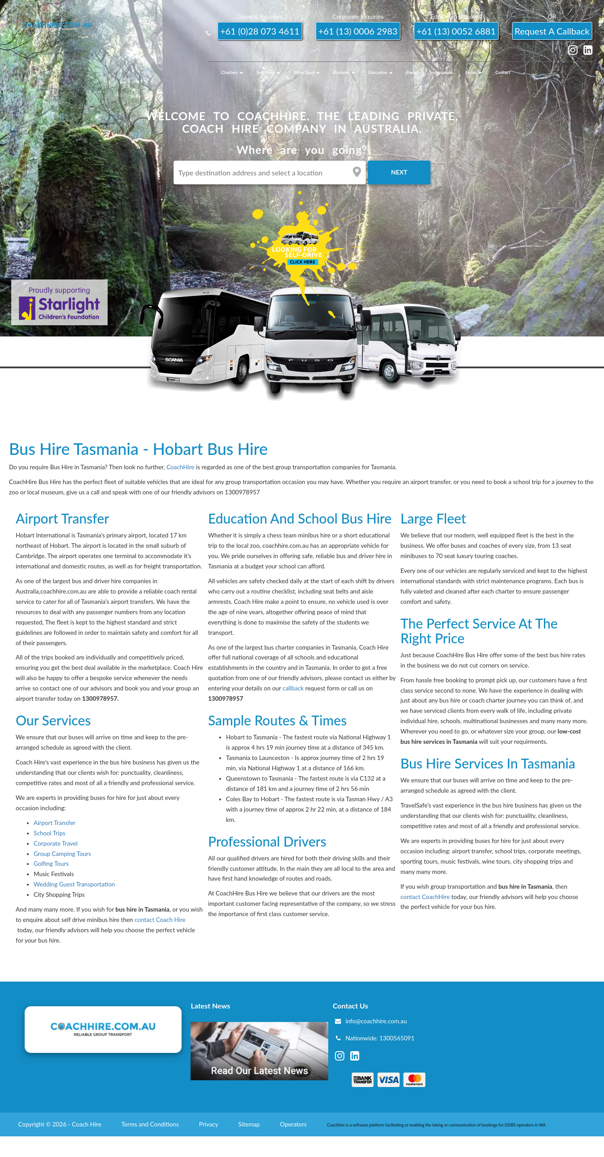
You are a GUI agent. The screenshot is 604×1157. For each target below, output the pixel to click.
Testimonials (440, 72)
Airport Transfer (54, 822)
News (474, 72)
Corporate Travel (56, 843)
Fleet (411, 72)
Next (399, 172)
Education (381, 72)
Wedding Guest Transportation (74, 884)
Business (344, 72)
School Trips (49, 833)
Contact (502, 72)
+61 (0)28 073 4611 (260, 31)
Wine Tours (306, 72)
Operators (294, 1124)
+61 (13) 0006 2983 (358, 31)
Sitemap (249, 1124)
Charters (232, 72)
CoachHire (180, 467)
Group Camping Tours (62, 853)
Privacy (209, 1124)
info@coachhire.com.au (376, 1021)
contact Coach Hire (160, 919)
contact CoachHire (425, 896)
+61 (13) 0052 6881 (456, 31)
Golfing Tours (51, 863)
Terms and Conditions (151, 1124)
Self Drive (268, 72)
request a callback (552, 31)
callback (293, 688)
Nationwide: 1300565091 (379, 1038)
